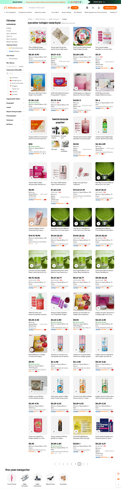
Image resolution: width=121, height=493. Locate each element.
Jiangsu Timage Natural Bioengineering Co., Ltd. (38, 409)
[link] (118, 473)
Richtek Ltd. (99, 66)
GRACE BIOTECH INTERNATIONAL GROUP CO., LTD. (82, 196)
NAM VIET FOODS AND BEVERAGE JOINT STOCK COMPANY (104, 368)
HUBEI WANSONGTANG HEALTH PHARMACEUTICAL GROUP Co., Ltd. (38, 108)
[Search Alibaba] (47, 8)
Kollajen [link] (64, 19)
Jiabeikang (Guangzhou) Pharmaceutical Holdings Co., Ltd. (82, 60)
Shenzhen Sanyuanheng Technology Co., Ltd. (60, 66)
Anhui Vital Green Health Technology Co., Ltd (82, 110)
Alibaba (30, 19)
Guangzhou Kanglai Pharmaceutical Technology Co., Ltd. (104, 152)
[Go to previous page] (55, 464)
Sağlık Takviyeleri (54, 19)
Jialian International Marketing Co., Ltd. (60, 451)
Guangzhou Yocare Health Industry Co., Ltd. (82, 450)
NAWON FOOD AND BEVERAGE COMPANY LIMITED (38, 60)
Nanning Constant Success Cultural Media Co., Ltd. (104, 198)
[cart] (93, 8)
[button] (68, 7)
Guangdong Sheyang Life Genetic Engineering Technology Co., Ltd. (60, 108)
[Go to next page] (87, 464)
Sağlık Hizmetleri (40, 19)
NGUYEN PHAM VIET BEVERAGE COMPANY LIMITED (60, 368)
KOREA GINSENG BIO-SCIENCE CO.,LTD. (38, 152)
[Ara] (75, 7)
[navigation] (15, 242)
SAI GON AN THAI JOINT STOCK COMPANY (82, 327)
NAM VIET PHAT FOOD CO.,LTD (38, 450)
